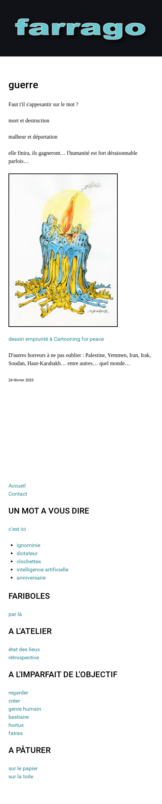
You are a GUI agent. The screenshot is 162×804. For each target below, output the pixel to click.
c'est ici (17, 529)
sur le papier (23, 768)
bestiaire (18, 717)
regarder (18, 692)
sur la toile (20, 776)
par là (15, 614)
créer (14, 700)
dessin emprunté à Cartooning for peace (56, 339)
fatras (15, 733)
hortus (16, 725)
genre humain (24, 709)
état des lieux (24, 649)
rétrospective (23, 657)
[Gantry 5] (81, 28)
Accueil (17, 485)
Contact (17, 494)
